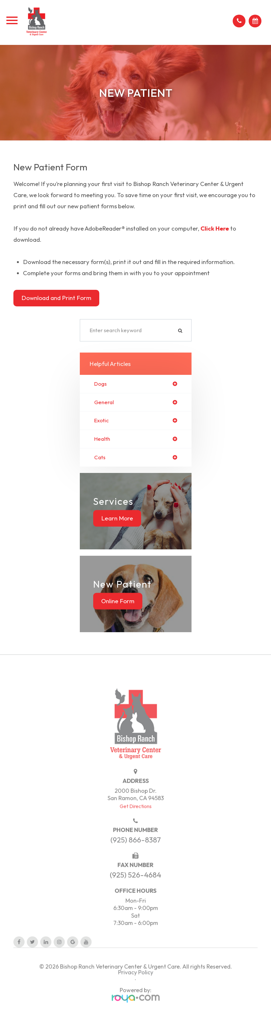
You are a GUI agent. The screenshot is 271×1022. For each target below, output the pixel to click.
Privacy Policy (135, 982)
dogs (100, 384)
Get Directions (136, 815)
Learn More (117, 518)
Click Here (214, 228)
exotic (101, 420)
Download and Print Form (56, 298)
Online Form (117, 601)
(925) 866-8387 (135, 849)
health (102, 439)
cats (99, 457)
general (104, 402)
